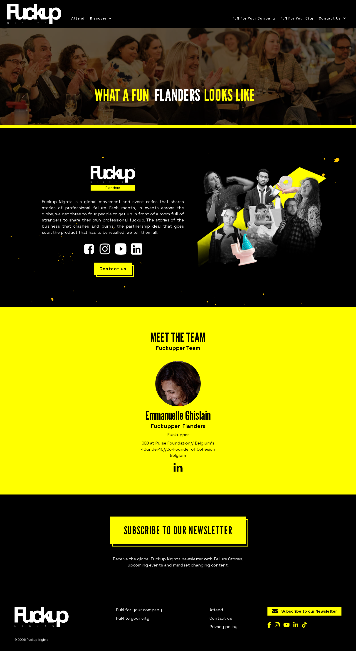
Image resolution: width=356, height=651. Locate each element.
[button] (100, 18)
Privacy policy (223, 626)
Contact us (221, 618)
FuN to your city (132, 618)
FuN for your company (253, 18)
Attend (77, 18)
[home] (34, 14)
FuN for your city (296, 18)
